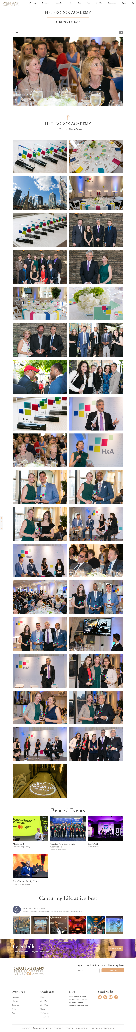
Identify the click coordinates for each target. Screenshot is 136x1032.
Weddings (32, 3)
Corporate (58, 3)
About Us (99, 3)
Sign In (123, 3)
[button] (133, 3)
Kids (79, 3)
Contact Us (112, 3)
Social (70, 3)
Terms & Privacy (46, 1017)
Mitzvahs (45, 3)
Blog (88, 3)
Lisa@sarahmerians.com (40, 952)
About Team (45, 1005)
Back (16, 32)
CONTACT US (115, 948)
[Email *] (88, 970)
